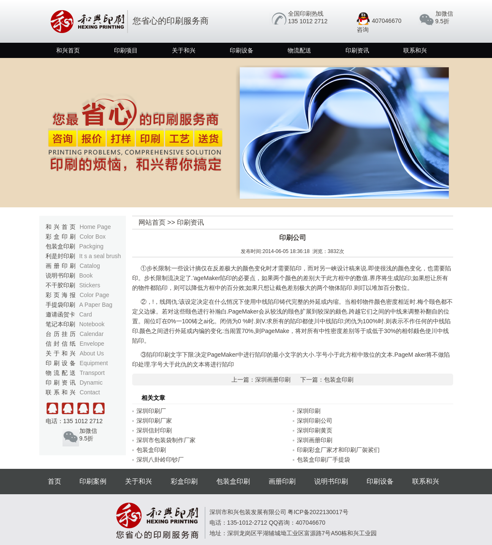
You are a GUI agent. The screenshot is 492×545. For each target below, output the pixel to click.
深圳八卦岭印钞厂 (160, 459)
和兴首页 (68, 50)
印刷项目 (126, 50)
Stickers (90, 285)
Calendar (92, 333)
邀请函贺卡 (69, 314)
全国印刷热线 (305, 13)
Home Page (95, 226)
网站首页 (152, 222)
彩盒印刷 (76, 236)
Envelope (92, 343)
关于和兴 (184, 50)
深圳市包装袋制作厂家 (166, 440)
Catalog (90, 265)
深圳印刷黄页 (314, 430)
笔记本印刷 (75, 324)
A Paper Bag (96, 304)
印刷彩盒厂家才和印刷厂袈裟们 (338, 449)
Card (85, 314)
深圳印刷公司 (314, 420)
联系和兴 (415, 50)
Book (86, 275)
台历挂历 (75, 333)
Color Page (94, 295)
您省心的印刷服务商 (128, 20)
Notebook (92, 324)
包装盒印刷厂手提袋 (323, 459)
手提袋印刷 (79, 304)
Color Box (93, 236)
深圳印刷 (309, 410)
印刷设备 (241, 50)
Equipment (94, 363)
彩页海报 (77, 295)
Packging (91, 246)
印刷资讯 (357, 50)
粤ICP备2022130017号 (318, 512)
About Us (92, 353)
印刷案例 (92, 481)
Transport (92, 372)
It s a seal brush (100, 256)
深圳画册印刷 (273, 379)
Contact (90, 392)
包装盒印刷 (75, 246)
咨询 (363, 29)
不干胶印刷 (73, 285)
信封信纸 (75, 343)
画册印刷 (73, 265)
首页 (54, 481)
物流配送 (299, 50)
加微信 (444, 13)
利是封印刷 (83, 256)
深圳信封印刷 (154, 430)
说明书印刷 (69, 275)
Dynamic (91, 382)
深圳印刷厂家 (154, 420)
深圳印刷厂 (151, 410)
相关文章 (153, 397)
